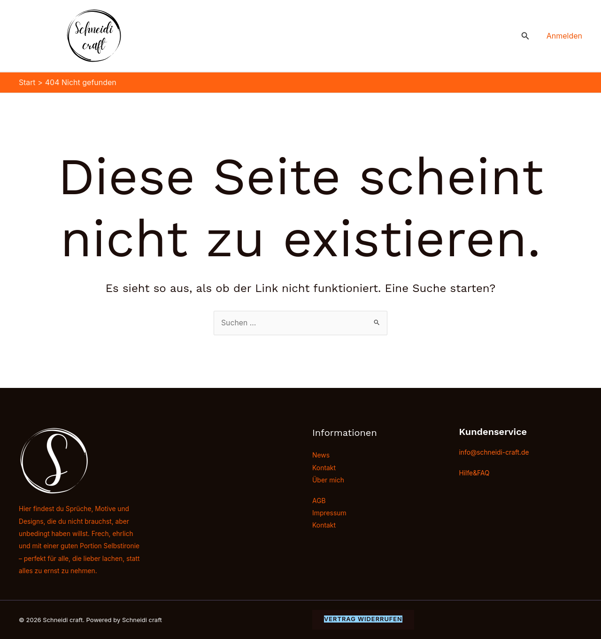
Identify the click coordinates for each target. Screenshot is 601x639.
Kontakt (324, 467)
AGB (319, 501)
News (321, 455)
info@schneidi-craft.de (494, 452)
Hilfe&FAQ (474, 472)
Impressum (329, 513)
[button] (525, 36)
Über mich (328, 480)
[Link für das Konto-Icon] (564, 36)
